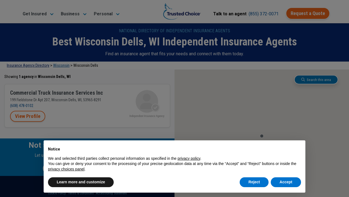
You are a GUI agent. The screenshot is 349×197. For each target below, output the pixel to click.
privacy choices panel (66, 169)
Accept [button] (285, 182)
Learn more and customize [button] (81, 182)
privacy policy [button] (188, 158)
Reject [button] (254, 182)
